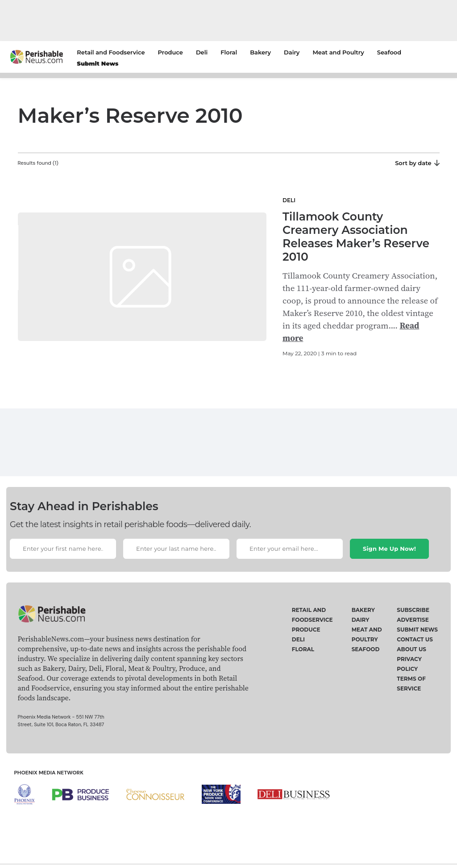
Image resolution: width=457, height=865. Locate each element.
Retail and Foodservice (111, 52)
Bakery (260, 52)
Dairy (291, 52)
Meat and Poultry (338, 52)
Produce (170, 52)
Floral (228, 52)
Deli (202, 52)
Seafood (389, 52)
